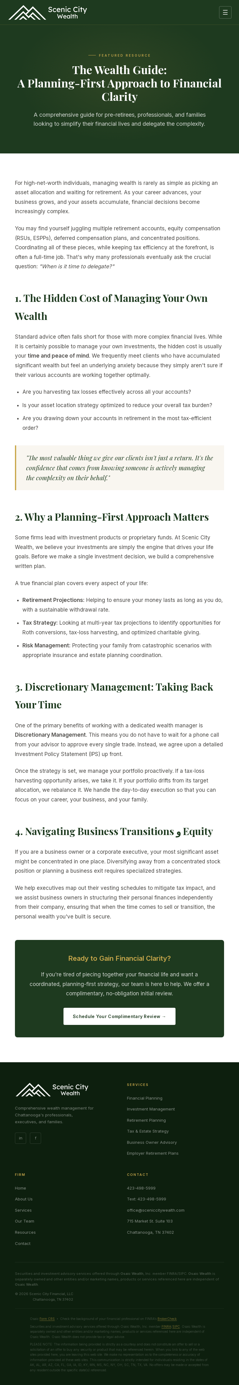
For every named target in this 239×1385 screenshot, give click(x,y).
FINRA (166, 1326)
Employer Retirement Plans (153, 1153)
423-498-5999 (141, 1187)
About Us (24, 1198)
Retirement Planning (146, 1120)
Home (20, 1187)
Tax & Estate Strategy (148, 1131)
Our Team (24, 1220)
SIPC (176, 1326)
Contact (22, 1243)
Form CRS (47, 1319)
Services (23, 1210)
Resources (25, 1232)
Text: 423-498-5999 (146, 1198)
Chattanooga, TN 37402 (150, 1232)
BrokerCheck (167, 1319)
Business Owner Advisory (152, 1142)
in (20, 1137)
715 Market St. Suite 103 (150, 1220)
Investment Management (151, 1108)
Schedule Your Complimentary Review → (119, 1016)
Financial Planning (144, 1098)
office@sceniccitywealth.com (156, 1210)
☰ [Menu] (225, 12)
